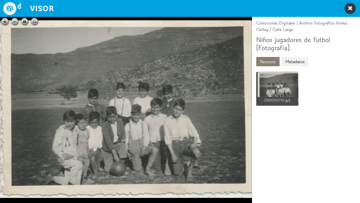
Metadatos (295, 61)
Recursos (268, 61)
